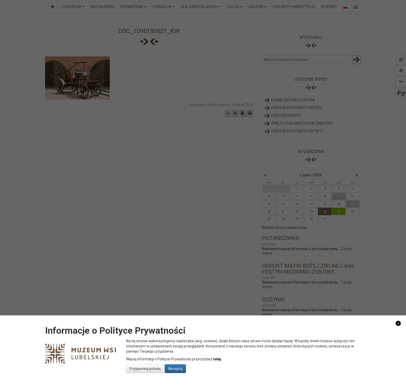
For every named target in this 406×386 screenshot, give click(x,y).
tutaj (217, 359)
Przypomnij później (145, 369)
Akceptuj (175, 369)
